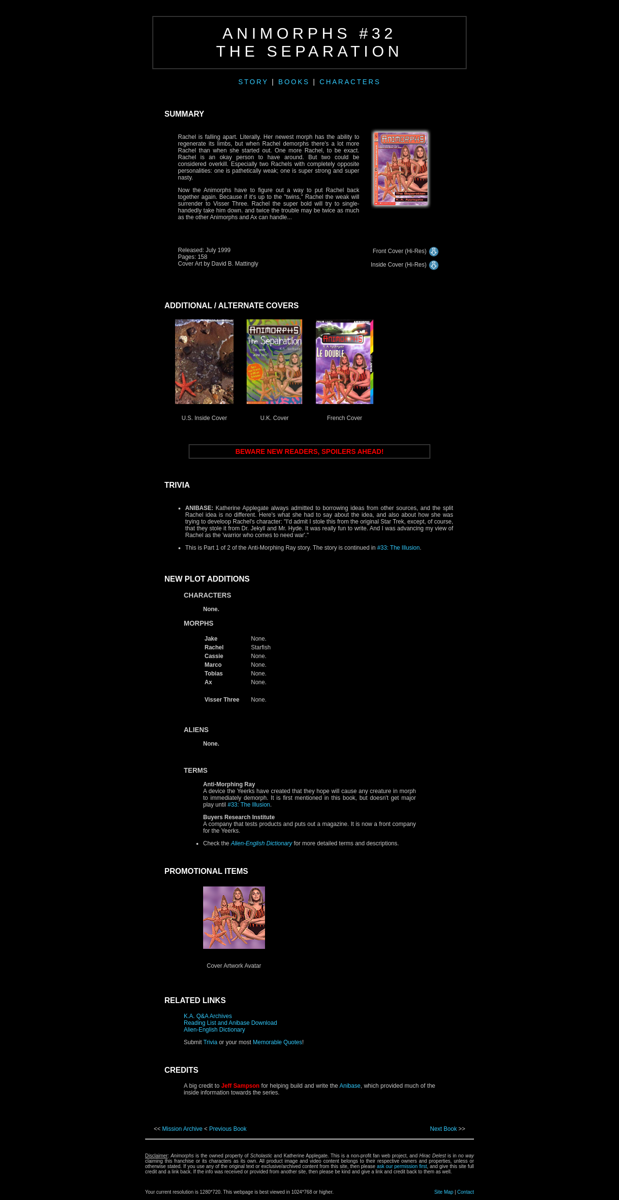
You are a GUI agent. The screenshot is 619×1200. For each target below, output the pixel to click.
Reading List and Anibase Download (230, 1023)
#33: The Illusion (398, 547)
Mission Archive (183, 1128)
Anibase (349, 1085)
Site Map (443, 1192)
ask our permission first (402, 1166)
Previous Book (227, 1128)
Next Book (443, 1128)
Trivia (210, 1042)
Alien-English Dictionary (214, 1029)
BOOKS (296, 82)
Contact (465, 1192)
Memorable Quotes (276, 1042)
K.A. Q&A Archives (208, 1016)
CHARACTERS (350, 82)
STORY (253, 82)
